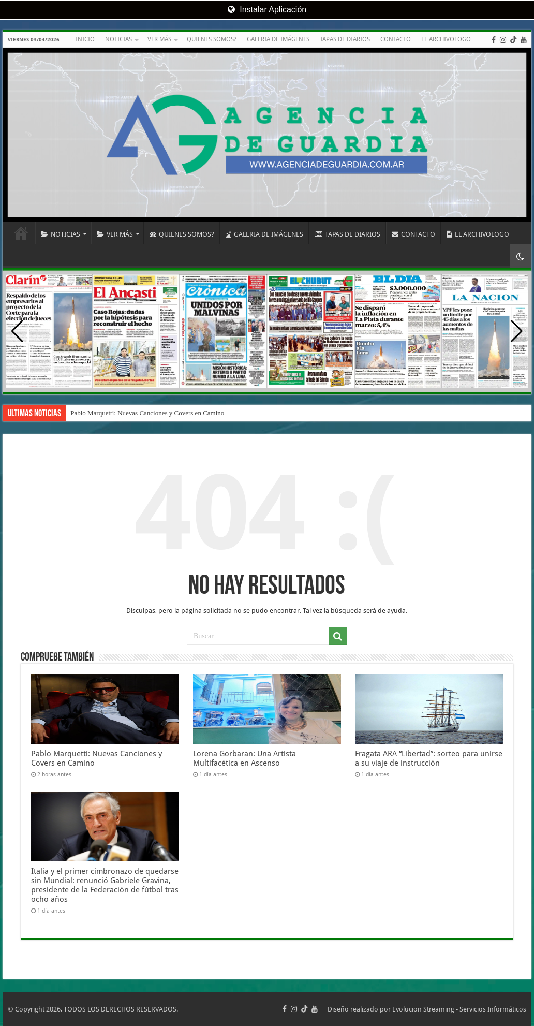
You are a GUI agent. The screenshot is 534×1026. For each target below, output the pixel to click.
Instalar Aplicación (267, 9)
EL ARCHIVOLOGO (446, 39)
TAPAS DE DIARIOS (345, 39)
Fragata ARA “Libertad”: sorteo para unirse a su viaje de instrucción (428, 758)
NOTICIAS (118, 39)
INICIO (85, 39)
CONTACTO (395, 39)
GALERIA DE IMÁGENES (278, 39)
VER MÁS (159, 39)
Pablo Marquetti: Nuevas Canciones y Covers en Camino (147, 413)
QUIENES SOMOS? (211, 39)
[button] (517, 331)
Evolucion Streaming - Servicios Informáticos (459, 1009)
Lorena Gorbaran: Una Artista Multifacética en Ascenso (244, 758)
